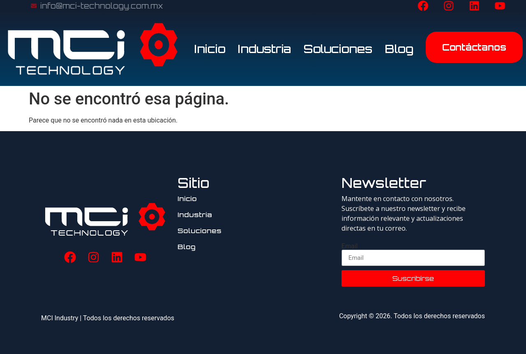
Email (349, 246)
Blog (399, 49)
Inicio (210, 49)
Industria (264, 49)
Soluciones (338, 49)
